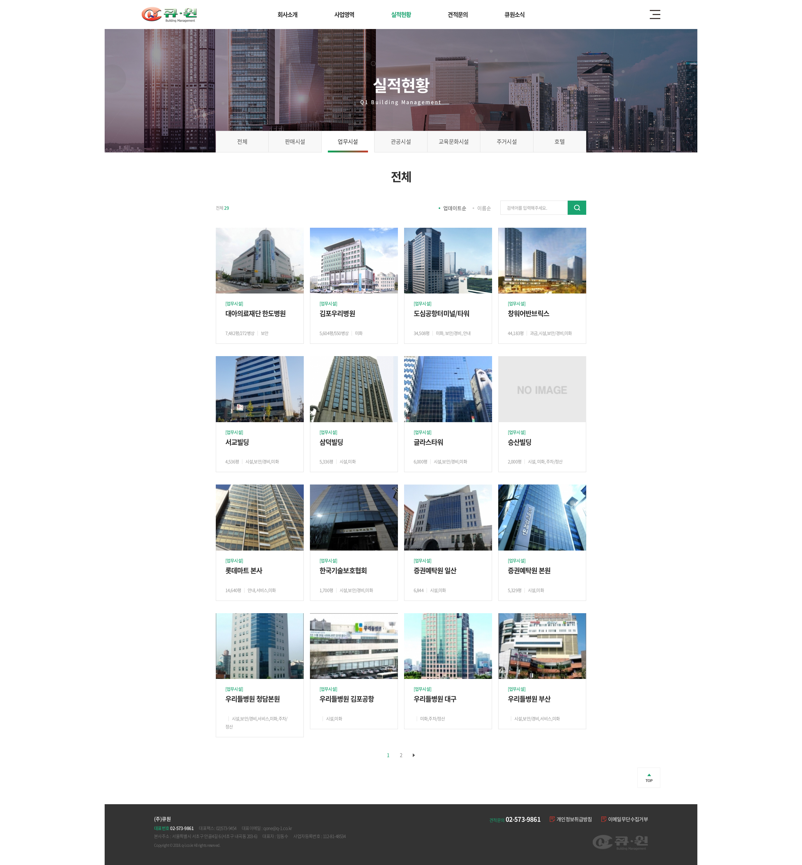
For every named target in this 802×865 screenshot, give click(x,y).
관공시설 (401, 141)
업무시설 (348, 141)
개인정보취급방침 (571, 819)
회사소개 (288, 14)
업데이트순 (454, 208)
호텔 (559, 141)
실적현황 (401, 14)
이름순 (484, 208)
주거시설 (507, 141)
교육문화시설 (454, 141)
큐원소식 (514, 14)
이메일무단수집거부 (624, 819)
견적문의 (458, 14)
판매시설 (295, 141)
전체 (242, 141)
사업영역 (344, 14)
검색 (577, 208)
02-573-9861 (523, 819)
